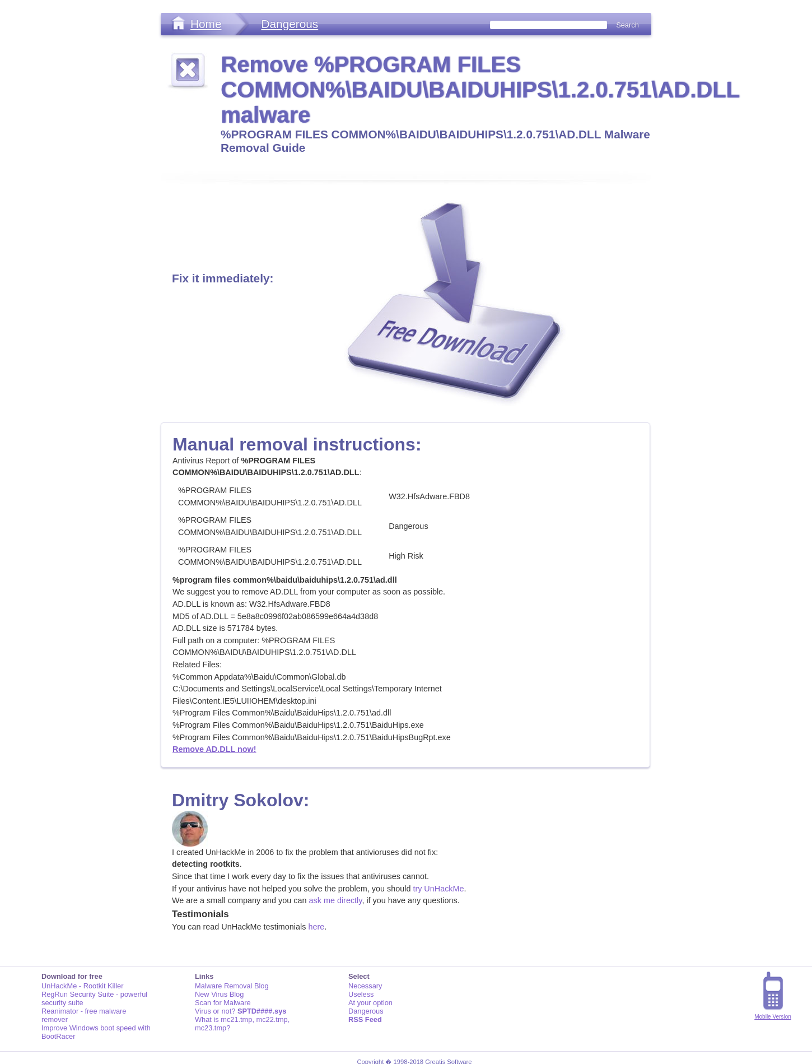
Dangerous (289, 23)
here (316, 926)
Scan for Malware (223, 1002)
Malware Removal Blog (232, 986)
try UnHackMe (438, 888)
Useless (361, 994)
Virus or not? (240, 1011)
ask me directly (335, 900)
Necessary (365, 986)
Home (205, 23)
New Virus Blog (219, 994)
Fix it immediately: (222, 278)
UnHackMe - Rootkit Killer (82, 986)
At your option (370, 1002)
